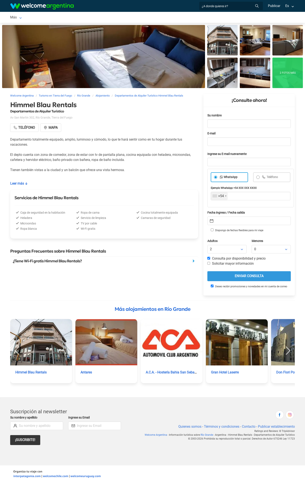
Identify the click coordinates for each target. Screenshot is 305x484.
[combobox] (219, 197)
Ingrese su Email (79, 418)
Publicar (274, 6)
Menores (258, 242)
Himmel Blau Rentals (31, 373)
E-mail (211, 134)
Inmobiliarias (187, 18)
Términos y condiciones (221, 427)
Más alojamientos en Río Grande (152, 310)
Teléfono (272, 178)
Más (234, 18)
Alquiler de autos (80, 18)
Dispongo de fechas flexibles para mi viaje (237, 231)
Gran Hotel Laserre (225, 373)
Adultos (212, 242)
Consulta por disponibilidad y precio (236, 259)
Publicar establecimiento (276, 427)
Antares (86, 373)
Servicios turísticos (112, 18)
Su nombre (214, 116)
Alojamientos (44, 18)
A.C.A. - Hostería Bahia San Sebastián (174, 373)
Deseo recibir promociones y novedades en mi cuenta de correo (249, 287)
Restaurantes (142, 18)
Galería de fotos (214, 18)
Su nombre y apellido (24, 418)
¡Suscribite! (25, 441)
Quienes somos (188, 427)
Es (287, 6)
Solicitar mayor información (230, 264)
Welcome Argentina (157, 435)
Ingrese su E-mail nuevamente (228, 155)
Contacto (248, 427)
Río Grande (18, 18)
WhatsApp (231, 178)
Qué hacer (164, 18)
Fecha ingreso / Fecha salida (226, 213)
